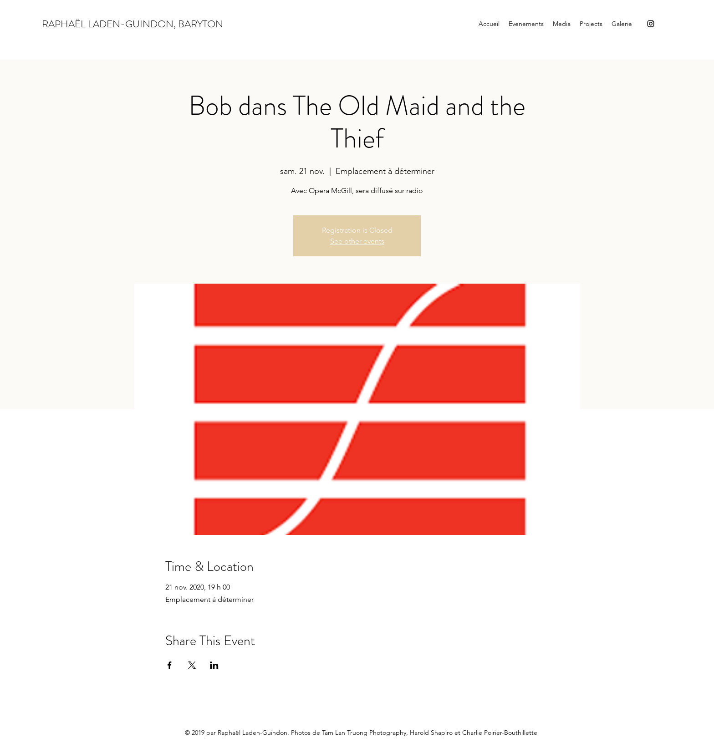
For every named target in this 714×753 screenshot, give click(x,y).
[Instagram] (650, 23)
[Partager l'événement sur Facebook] (169, 665)
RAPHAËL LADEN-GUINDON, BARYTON (132, 24)
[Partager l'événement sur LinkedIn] (214, 665)
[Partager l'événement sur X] (192, 665)
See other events (357, 241)
